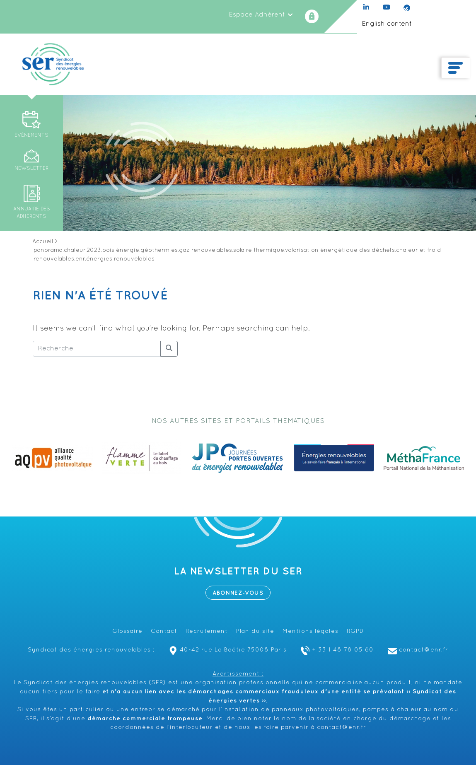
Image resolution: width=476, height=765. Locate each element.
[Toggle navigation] (455, 68)
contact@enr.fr (417, 650)
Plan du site (255, 631)
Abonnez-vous (238, 593)
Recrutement (207, 631)
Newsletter (31, 169)
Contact (164, 631)
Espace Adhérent (261, 15)
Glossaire (127, 631)
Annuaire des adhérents (31, 213)
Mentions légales (310, 631)
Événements (31, 135)
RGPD (355, 631)
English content (387, 24)
